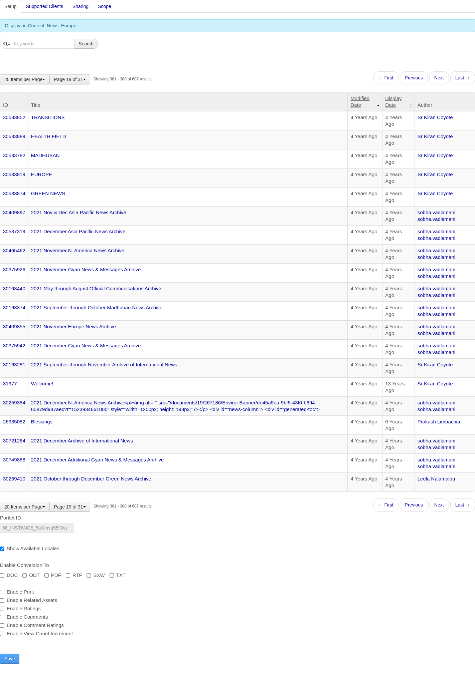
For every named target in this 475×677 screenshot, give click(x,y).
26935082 (14, 421)
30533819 (14, 174)
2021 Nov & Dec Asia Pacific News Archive (78, 212)
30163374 (14, 307)
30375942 (14, 345)
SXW (96, 575)
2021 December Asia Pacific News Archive (78, 231)
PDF (52, 575)
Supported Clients (44, 6)
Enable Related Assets (28, 600)
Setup (10, 6)
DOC (9, 575)
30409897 (14, 212)
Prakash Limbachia (439, 421)
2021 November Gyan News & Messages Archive (86, 269)
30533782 (14, 155)
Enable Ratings (20, 608)
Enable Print (17, 592)
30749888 (14, 459)
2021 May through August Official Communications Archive (96, 288)
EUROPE (41, 174)
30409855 (14, 326)
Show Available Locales (29, 548)
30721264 (14, 440)
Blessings (41, 421)
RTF (74, 575)
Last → (462, 77)
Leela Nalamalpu (436, 478)
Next (439, 77)
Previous (414, 77)
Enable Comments (24, 617)
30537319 (14, 231)
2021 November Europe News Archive (73, 326)
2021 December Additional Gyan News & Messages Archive (97, 459)
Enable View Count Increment (36, 633)
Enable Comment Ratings (32, 625)
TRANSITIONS (48, 117)
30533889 (14, 136)
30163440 (14, 288)
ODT (31, 575)
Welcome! (42, 383)
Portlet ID (10, 518)
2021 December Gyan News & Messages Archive (86, 345)
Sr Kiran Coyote (435, 117)
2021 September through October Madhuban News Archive (97, 307)
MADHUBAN (45, 155)
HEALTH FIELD (48, 136)
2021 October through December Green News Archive (91, 478)
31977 (10, 383)
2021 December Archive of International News (82, 440)
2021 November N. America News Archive (77, 250)
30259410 (14, 478)
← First (385, 77)
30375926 (14, 269)
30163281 (14, 364)
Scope (104, 6)
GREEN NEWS (48, 193)
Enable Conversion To (24, 565)
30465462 (14, 250)
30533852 (14, 117)
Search (85, 43)
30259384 (14, 402)
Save (9, 658)
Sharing (80, 6)
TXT (118, 575)
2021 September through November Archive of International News (104, 364)
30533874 (14, 193)
